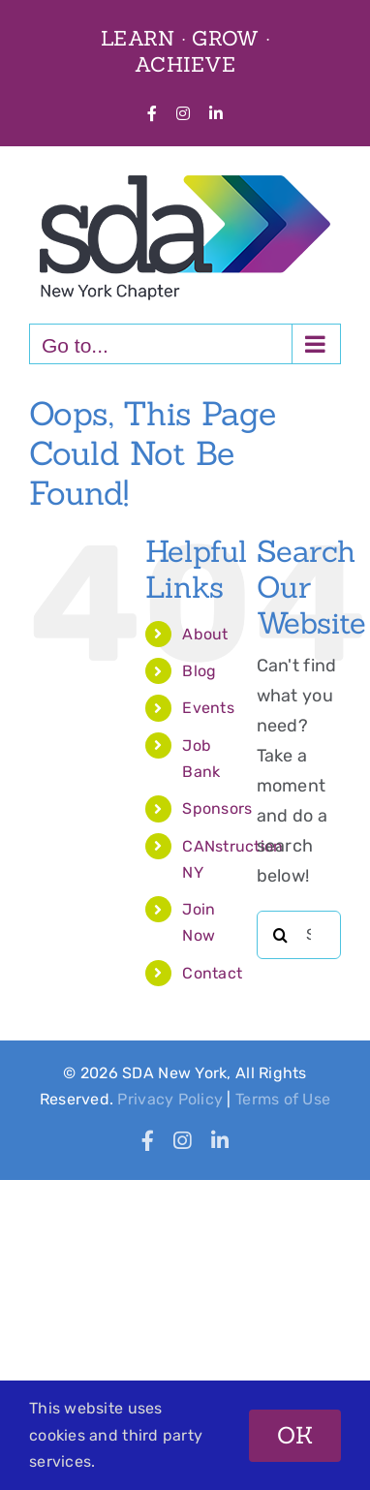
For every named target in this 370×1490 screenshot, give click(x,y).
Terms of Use (282, 1099)
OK (295, 1435)
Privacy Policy (170, 1099)
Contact (212, 973)
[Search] (281, 935)
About (205, 634)
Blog (199, 671)
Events (208, 707)
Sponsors (217, 808)
